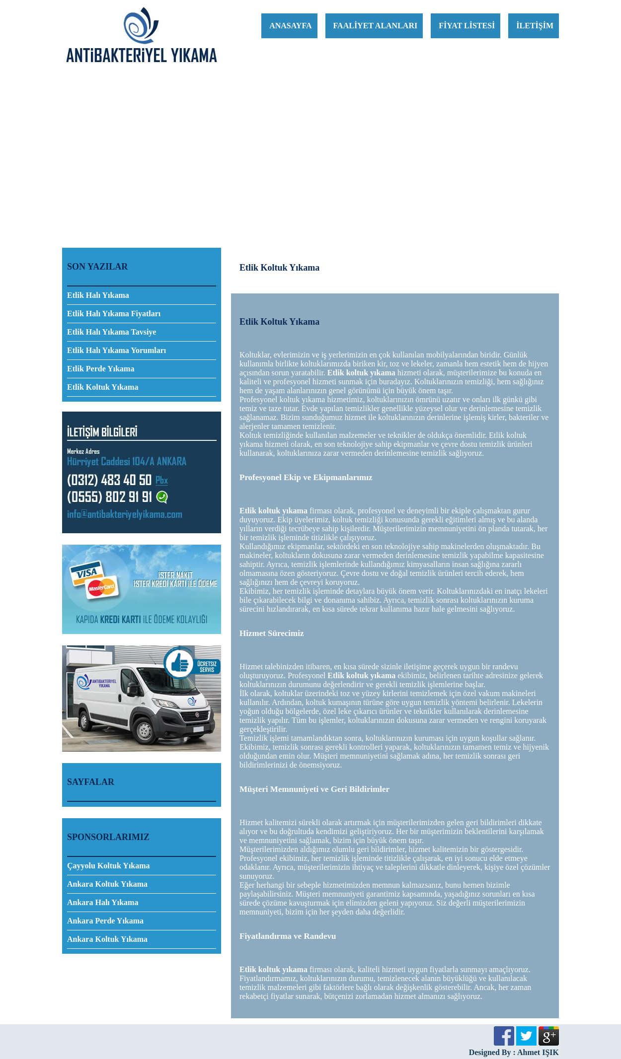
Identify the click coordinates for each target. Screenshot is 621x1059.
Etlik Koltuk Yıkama (102, 387)
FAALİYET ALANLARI (375, 25)
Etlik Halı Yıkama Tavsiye (111, 332)
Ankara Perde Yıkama (105, 921)
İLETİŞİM (534, 25)
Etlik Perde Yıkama (100, 368)
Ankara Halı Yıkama (102, 902)
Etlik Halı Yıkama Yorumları (116, 350)
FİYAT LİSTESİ (467, 25)
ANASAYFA (290, 25)
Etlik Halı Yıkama (98, 295)
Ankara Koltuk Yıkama (107, 884)
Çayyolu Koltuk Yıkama (108, 865)
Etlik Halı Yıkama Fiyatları (113, 313)
